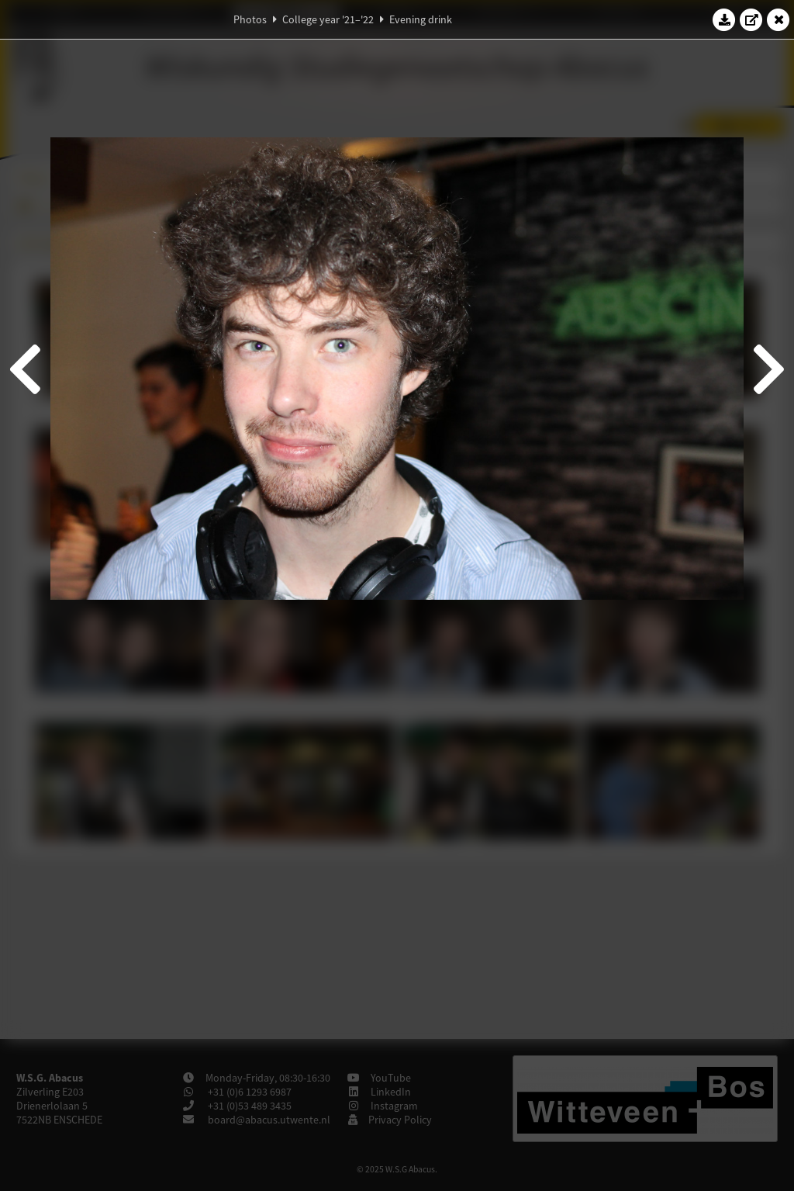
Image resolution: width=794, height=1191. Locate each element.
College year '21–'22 (328, 19)
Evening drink (420, 19)
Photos (250, 19)
